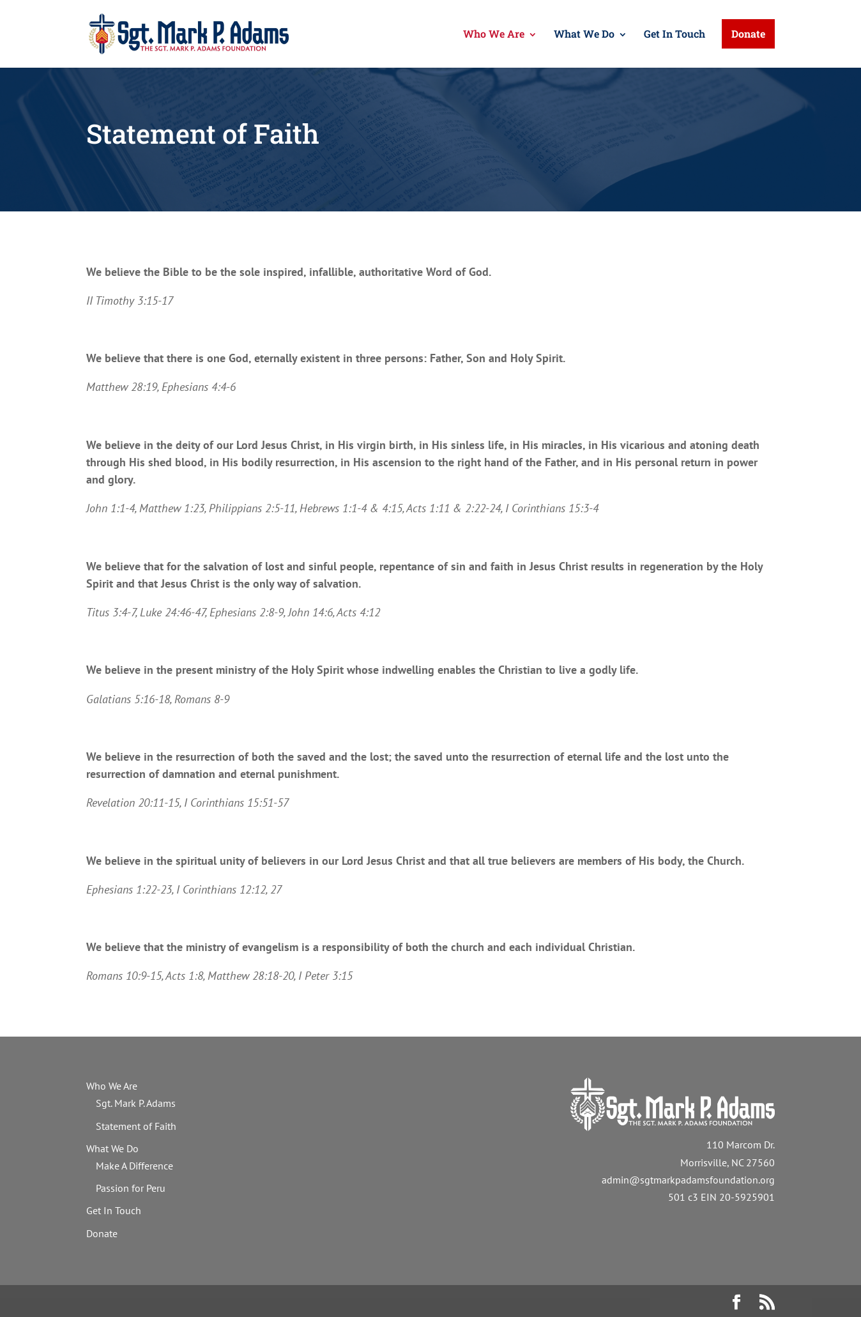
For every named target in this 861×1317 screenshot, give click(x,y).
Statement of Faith (136, 1126)
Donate (748, 33)
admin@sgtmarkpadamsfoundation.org (688, 1179)
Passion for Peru (130, 1188)
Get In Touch (674, 33)
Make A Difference (134, 1165)
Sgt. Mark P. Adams (136, 1103)
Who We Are (493, 33)
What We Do (584, 33)
